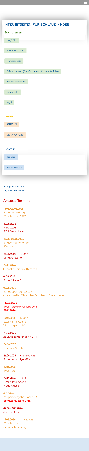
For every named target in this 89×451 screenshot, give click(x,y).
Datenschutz (14, 443)
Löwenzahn (13, 92)
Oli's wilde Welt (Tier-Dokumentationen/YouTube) (33, 71)
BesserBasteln (14, 167)
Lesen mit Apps (15, 135)
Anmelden (84, 448)
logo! (9, 102)
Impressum (5, 443)
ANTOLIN (12, 124)
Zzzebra (11, 157)
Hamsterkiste (14, 61)
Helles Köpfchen (15, 50)
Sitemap (32, 443)
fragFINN (12, 40)
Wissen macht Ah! (16, 82)
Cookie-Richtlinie (24, 443)
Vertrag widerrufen (9, 446)
